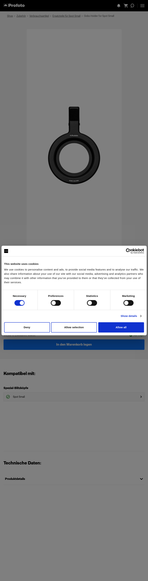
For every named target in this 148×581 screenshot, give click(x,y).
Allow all (121, 327)
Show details (129, 315)
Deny (27, 327)
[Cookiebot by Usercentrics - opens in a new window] (128, 251)
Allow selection (74, 327)
